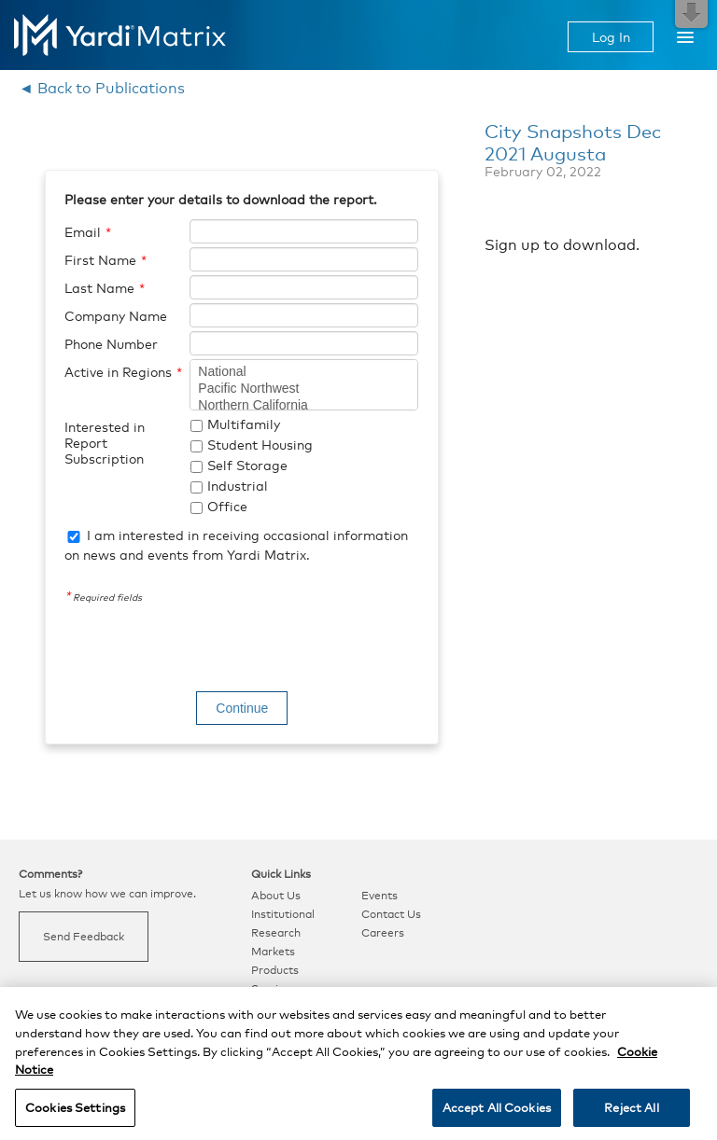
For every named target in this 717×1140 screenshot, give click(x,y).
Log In (611, 37)
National (304, 372)
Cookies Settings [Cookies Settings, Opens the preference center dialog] (75, 1115)
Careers (382, 932)
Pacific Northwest (304, 389)
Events (379, 895)
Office (227, 506)
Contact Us (391, 914)
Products (275, 970)
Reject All (631, 1115)
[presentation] (206, 650)
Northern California (304, 405)
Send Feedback (83, 936)
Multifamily (243, 424)
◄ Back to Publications (102, 88)
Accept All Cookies (497, 1115)
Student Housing (260, 444)
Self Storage (247, 465)
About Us (276, 895)
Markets (273, 951)
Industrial (237, 486)
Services (273, 988)
